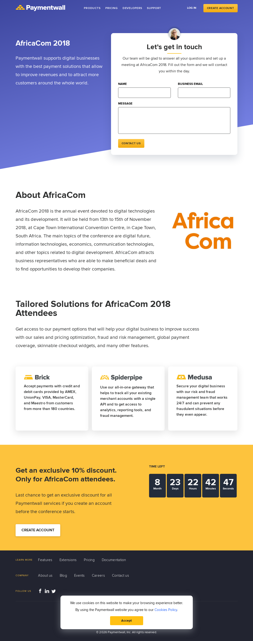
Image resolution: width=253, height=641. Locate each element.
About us (45, 575)
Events (79, 575)
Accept (126, 621)
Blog (63, 575)
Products (92, 8)
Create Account (220, 8)
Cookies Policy (165, 610)
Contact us (131, 143)
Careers (98, 575)
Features (45, 560)
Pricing (111, 8)
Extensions (68, 560)
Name (122, 84)
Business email (190, 84)
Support (154, 8)
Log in (191, 8)
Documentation (114, 560)
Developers (132, 8)
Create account (37, 530)
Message (125, 103)
